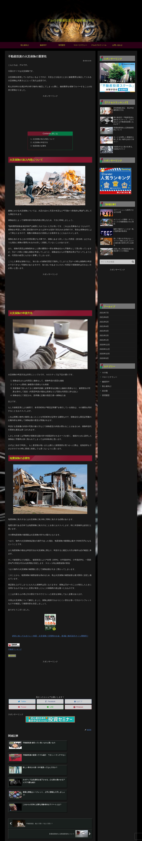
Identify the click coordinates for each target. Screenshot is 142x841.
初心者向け (106, 386)
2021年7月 (104, 313)
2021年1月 (104, 340)
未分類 (105, 391)
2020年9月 (104, 358)
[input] (117, 261)
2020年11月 (105, 349)
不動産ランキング (15, 649)
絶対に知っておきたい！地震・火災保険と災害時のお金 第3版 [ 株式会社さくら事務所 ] (50, 625)
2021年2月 (104, 335)
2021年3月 (104, 331)
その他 (105, 373)
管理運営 (12, 655)
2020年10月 (105, 354)
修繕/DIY (105, 382)
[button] (133, 262)
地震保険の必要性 (39, 146)
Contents (47, 133)
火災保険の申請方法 (40, 142)
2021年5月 (104, 322)
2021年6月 (104, 317)
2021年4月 (104, 326)
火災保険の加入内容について (44, 139)
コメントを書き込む (50, 818)
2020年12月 (105, 345)
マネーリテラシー (109, 377)
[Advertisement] (50, 112)
